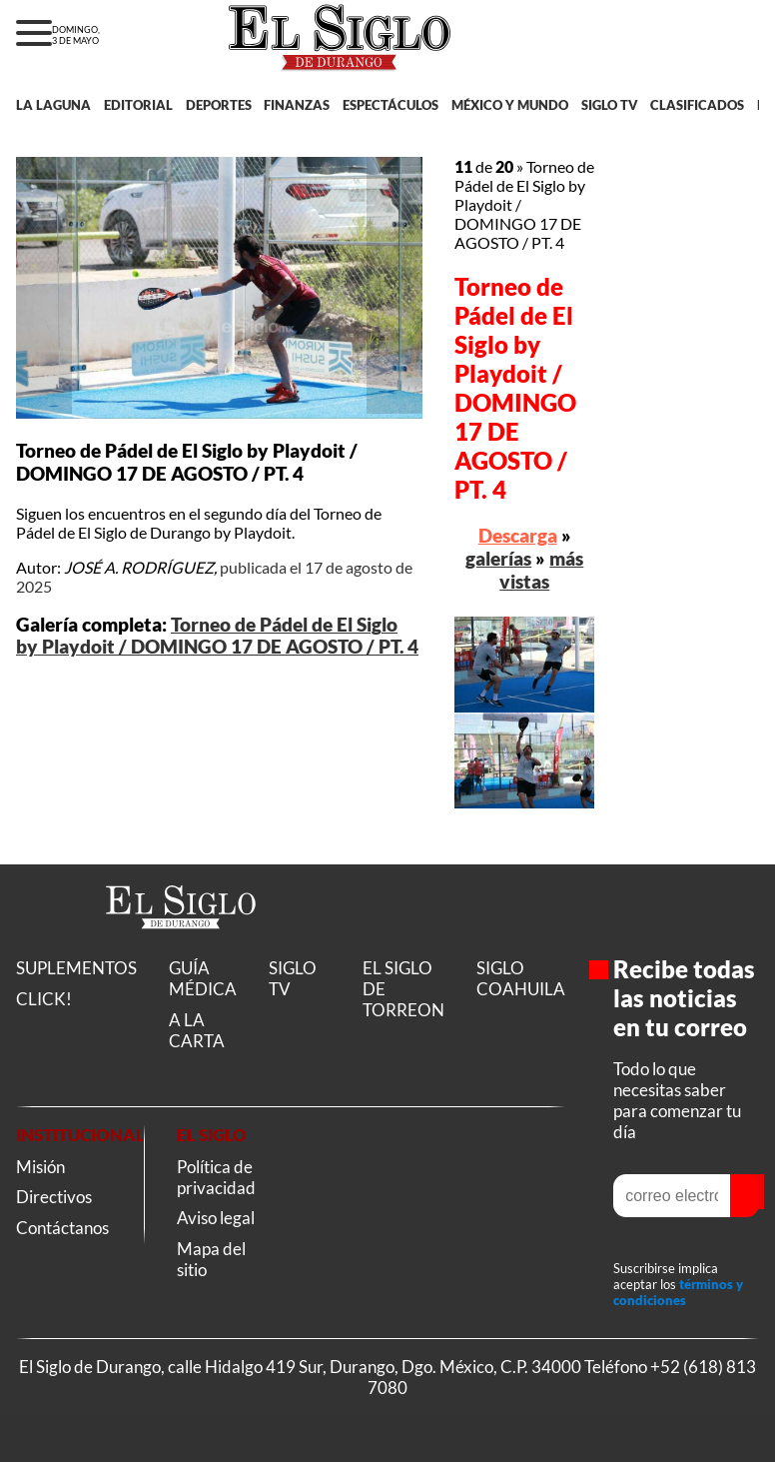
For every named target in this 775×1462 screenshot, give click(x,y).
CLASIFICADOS (697, 105)
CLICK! (44, 998)
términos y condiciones (678, 1292)
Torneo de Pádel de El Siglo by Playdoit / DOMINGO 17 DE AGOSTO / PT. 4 (217, 636)
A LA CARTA (197, 1030)
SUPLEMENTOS (76, 967)
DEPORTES (219, 105)
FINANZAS (297, 105)
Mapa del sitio (211, 1259)
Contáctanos (62, 1227)
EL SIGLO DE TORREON (403, 988)
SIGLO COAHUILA (520, 978)
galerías (498, 558)
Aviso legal (216, 1217)
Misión (40, 1166)
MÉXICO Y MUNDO (509, 105)
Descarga (517, 535)
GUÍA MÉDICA (203, 978)
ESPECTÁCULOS (390, 105)
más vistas (541, 570)
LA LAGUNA (53, 105)
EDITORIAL (138, 105)
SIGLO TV (609, 105)
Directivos (54, 1196)
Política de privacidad (216, 1177)
